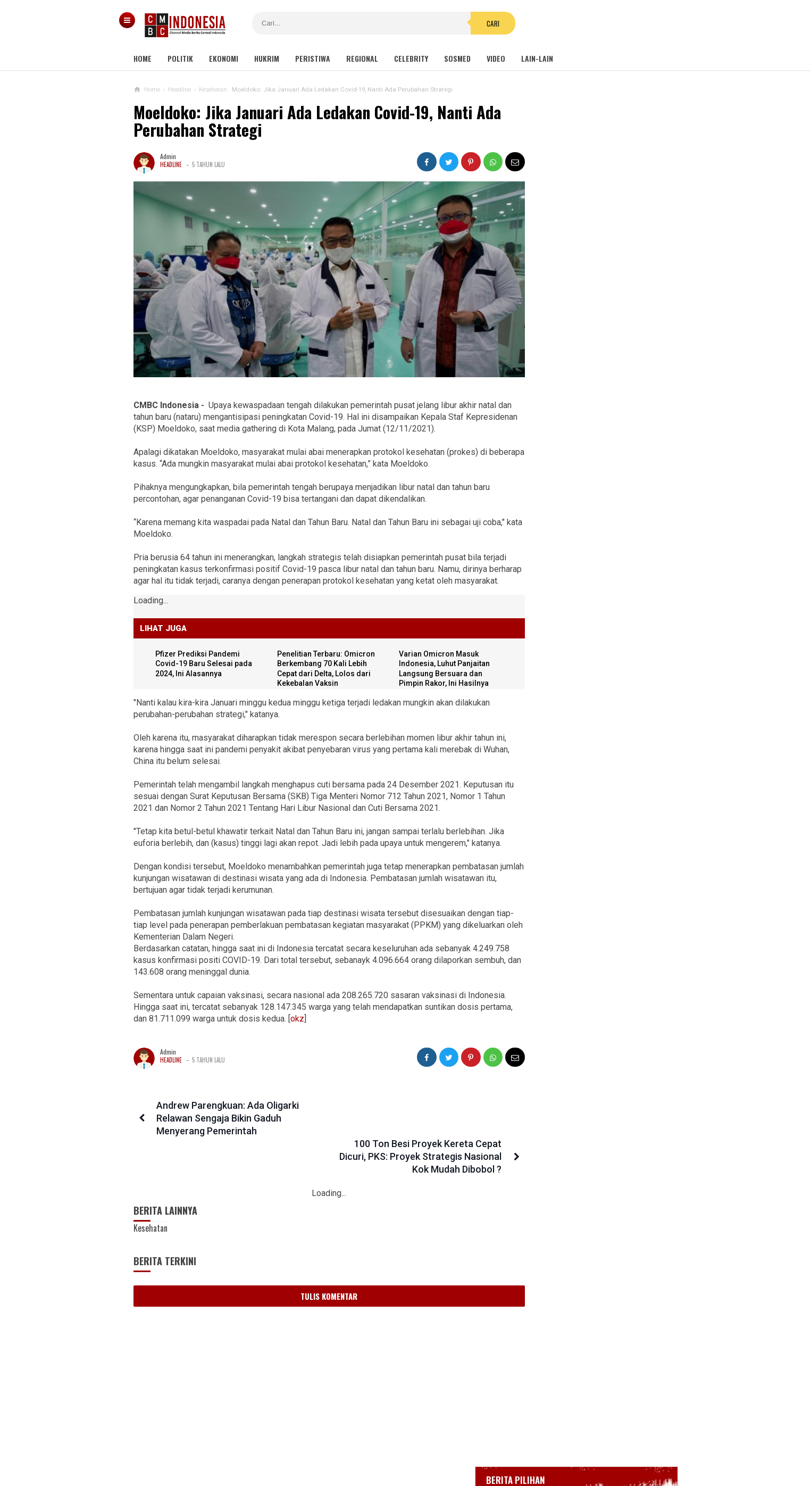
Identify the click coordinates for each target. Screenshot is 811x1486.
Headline (171, 164)
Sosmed (457, 58)
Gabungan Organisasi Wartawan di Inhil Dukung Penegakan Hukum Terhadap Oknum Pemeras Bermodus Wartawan (590, 737)
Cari (470, 23)
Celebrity (411, 58)
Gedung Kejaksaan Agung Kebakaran (590, 324)
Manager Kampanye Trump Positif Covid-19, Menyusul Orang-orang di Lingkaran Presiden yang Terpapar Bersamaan (587, 798)
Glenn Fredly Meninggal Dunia (580, 383)
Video (496, 58)
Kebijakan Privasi (454, 1443)
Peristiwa (312, 58)
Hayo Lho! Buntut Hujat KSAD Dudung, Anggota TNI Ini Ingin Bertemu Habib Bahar (579, 905)
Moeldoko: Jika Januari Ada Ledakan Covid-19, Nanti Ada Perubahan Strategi (317, 121)
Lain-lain (537, 58)
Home (142, 58)
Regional (362, 58)
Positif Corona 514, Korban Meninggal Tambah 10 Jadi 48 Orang (592, 428)
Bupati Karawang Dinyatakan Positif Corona (601, 403)
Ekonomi (223, 58)
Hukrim (266, 58)
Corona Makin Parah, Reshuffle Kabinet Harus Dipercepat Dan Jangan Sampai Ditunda (581, 999)
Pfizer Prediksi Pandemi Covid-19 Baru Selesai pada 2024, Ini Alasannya (205, 666)
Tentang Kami (298, 1443)
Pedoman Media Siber (372, 1443)
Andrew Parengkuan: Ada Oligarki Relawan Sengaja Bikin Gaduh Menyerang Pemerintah (226, 1120)
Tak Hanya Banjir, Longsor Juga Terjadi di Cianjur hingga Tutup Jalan (582, 854)
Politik (180, 58)
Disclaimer (517, 1443)
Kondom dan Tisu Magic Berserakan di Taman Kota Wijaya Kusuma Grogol (614, 579)
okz (355, 1021)
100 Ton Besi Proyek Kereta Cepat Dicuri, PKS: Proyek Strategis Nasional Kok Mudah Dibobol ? (410, 1120)
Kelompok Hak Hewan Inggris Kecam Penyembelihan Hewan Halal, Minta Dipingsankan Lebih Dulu (589, 1050)
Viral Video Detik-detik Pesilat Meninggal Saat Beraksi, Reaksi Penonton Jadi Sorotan (583, 629)
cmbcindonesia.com (402, 1460)
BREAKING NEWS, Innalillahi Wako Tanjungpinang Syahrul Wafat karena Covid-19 (600, 354)
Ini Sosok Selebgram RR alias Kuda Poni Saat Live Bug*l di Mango (587, 951)
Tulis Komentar (319, 1260)
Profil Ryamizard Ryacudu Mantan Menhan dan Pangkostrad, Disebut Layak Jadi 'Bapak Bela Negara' (587, 680)
